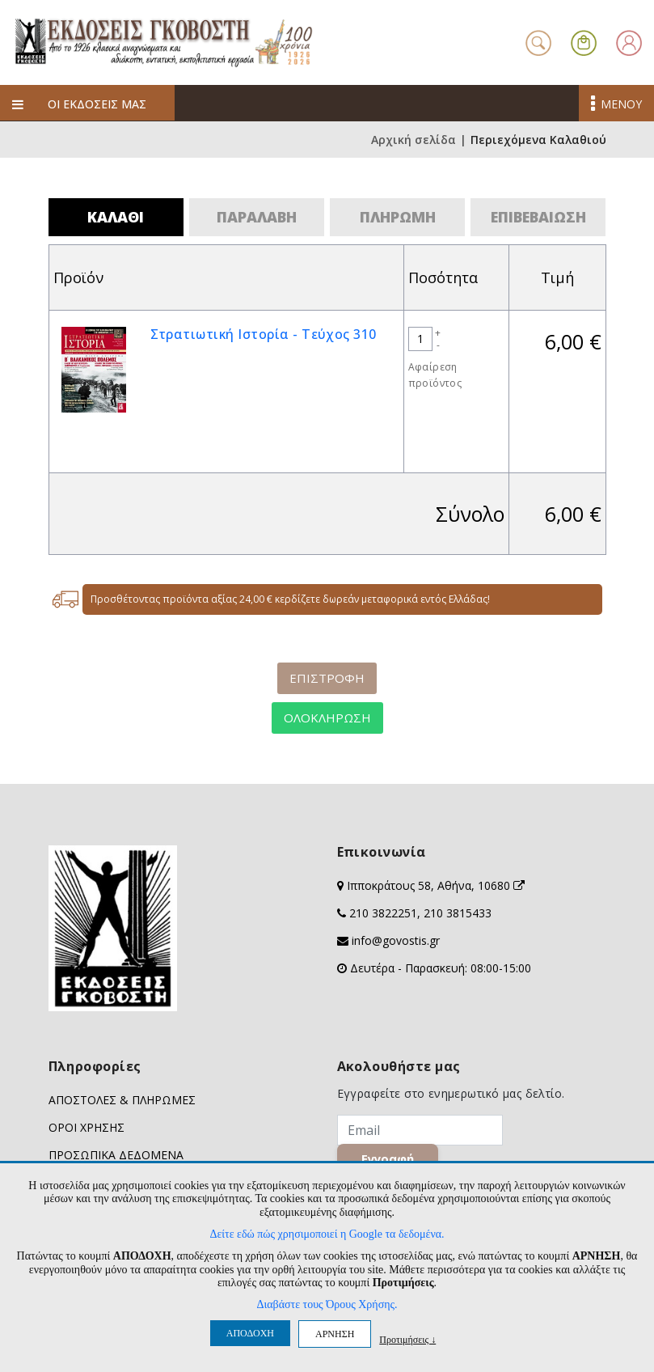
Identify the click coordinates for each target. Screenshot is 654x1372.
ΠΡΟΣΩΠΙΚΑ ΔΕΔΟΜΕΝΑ (116, 1154)
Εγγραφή (387, 1158)
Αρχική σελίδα (413, 139)
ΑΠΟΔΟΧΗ (250, 1333)
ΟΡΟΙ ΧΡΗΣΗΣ (86, 1127)
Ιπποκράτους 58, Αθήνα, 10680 (436, 885)
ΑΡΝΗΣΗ (334, 1334)
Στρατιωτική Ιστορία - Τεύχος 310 (263, 334)
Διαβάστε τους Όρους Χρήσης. (326, 1304)
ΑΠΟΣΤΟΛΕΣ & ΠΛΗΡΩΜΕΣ (122, 1099)
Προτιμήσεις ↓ (407, 1339)
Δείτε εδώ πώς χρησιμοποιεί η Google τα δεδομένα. (326, 1234)
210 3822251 (383, 913)
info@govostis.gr (396, 940)
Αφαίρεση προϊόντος (435, 375)
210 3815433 (458, 913)
